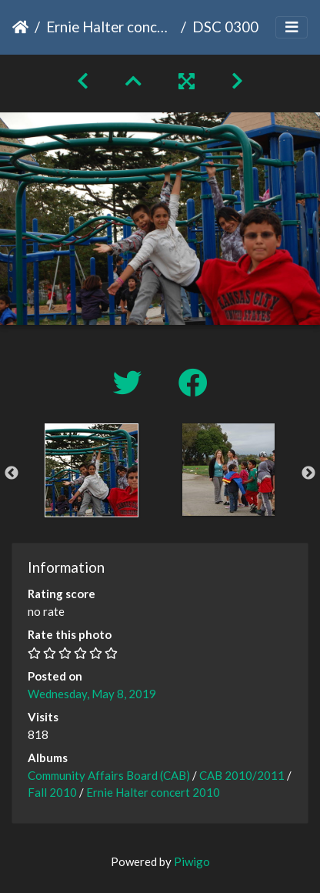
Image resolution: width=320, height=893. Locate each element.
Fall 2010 (52, 792)
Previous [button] (11, 473)
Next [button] (308, 473)
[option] (91, 470)
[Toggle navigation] (291, 27)
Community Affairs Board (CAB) (109, 775)
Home (20, 27)
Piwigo (192, 861)
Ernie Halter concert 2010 (110, 26)
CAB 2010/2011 (242, 775)
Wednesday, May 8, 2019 (92, 694)
